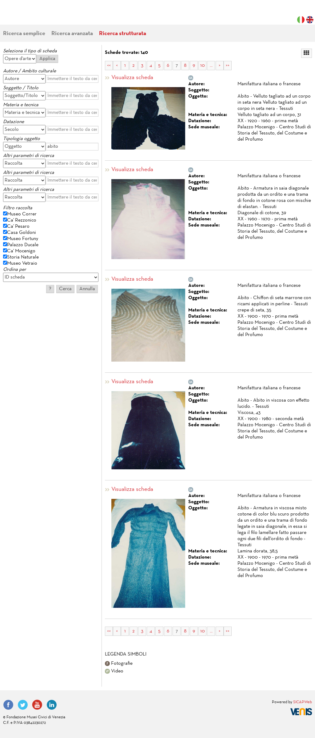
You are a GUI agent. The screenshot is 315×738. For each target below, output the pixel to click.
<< (109, 65)
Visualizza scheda (132, 77)
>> (227, 65)
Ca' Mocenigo (21, 251)
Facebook (8, 705)
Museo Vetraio (22, 263)
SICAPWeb (302, 702)
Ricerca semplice (24, 33)
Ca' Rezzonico (21, 220)
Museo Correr (22, 214)
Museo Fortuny (22, 239)
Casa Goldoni (21, 233)
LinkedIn (51, 705)
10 (202, 65)
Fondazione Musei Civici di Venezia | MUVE (28, 15)
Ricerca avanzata (72, 33)
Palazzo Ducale (22, 245)
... (211, 65)
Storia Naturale (23, 257)
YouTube (37, 705)
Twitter (23, 705)
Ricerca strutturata (122, 33)
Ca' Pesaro (18, 226)
